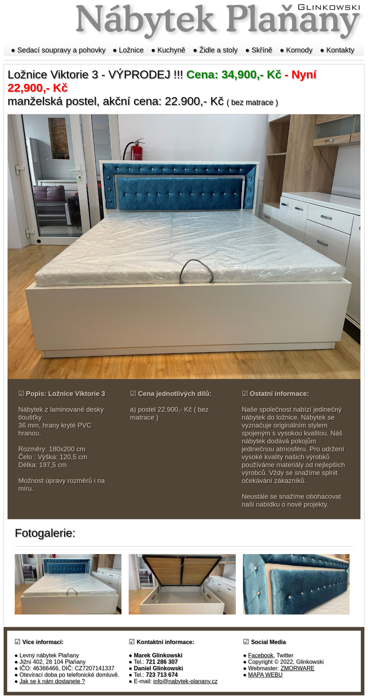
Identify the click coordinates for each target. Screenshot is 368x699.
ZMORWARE (297, 668)
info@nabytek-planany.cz (185, 681)
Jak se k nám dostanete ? (52, 681)
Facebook (260, 655)
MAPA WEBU (265, 675)
